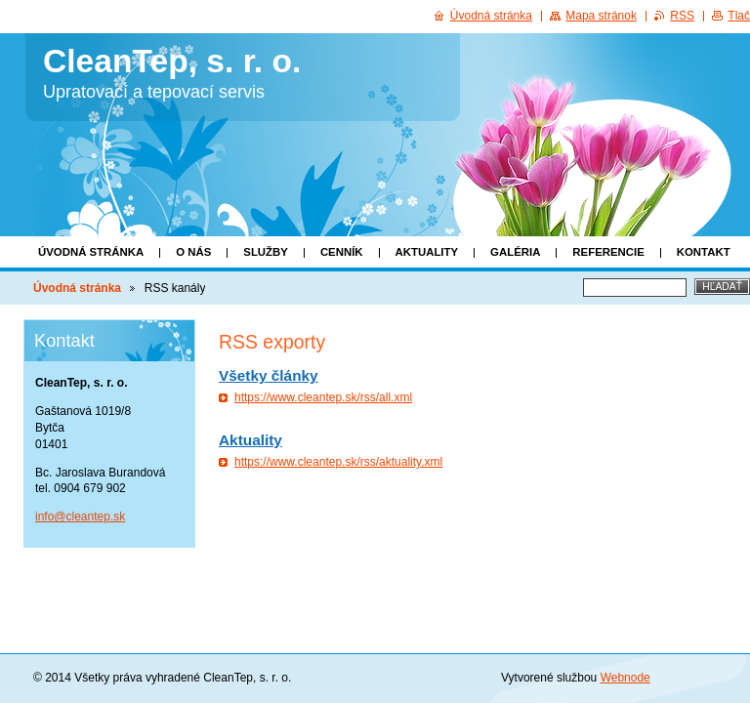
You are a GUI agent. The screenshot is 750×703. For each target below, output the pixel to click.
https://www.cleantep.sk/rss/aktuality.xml (338, 462)
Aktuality (427, 252)
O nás (193, 252)
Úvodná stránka (91, 252)
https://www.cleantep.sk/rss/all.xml (323, 397)
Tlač (739, 15)
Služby (265, 252)
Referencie (608, 252)
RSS (682, 15)
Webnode (625, 677)
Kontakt (703, 252)
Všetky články (268, 375)
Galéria (515, 252)
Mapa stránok (601, 15)
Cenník (341, 252)
